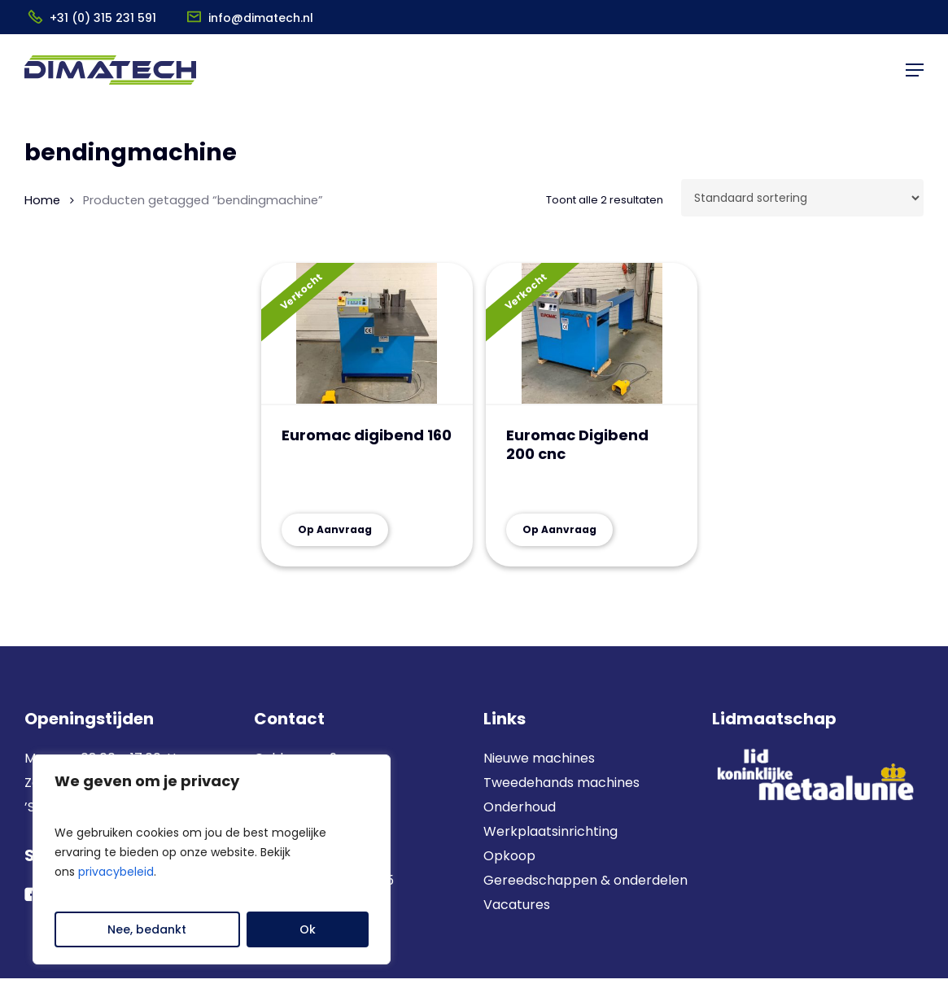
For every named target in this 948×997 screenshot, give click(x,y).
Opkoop (509, 855)
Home (42, 200)
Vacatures (516, 904)
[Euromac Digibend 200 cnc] (591, 334)
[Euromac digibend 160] (367, 334)
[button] (915, 70)
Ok (307, 929)
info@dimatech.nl (260, 18)
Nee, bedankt (146, 929)
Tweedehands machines (561, 782)
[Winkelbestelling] (802, 197)
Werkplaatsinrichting (550, 831)
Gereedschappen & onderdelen (585, 880)
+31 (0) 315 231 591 (103, 18)
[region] (212, 859)
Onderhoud (519, 807)
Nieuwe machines (540, 758)
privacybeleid (116, 872)
